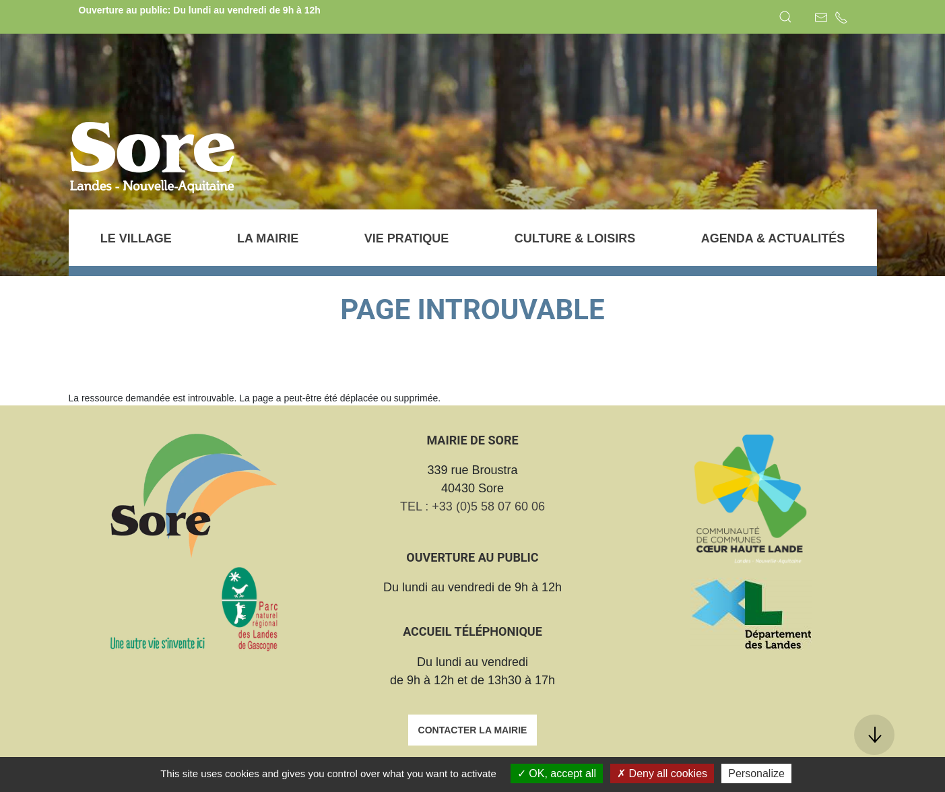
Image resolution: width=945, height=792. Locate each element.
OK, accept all (556, 773)
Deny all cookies (662, 773)
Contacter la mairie (472, 730)
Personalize (756, 773)
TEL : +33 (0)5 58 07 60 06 (472, 506)
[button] (785, 17)
